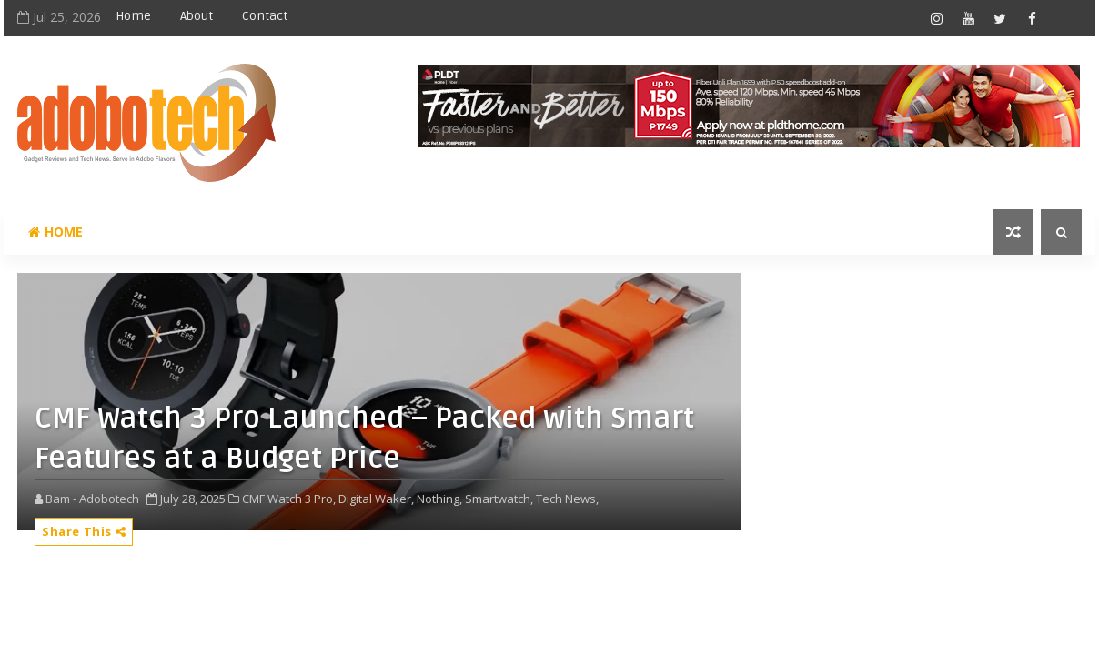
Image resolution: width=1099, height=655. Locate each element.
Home (133, 16)
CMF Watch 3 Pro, (289, 498)
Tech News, (567, 498)
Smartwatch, (499, 498)
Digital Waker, (376, 498)
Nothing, (439, 498)
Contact (264, 16)
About (196, 16)
